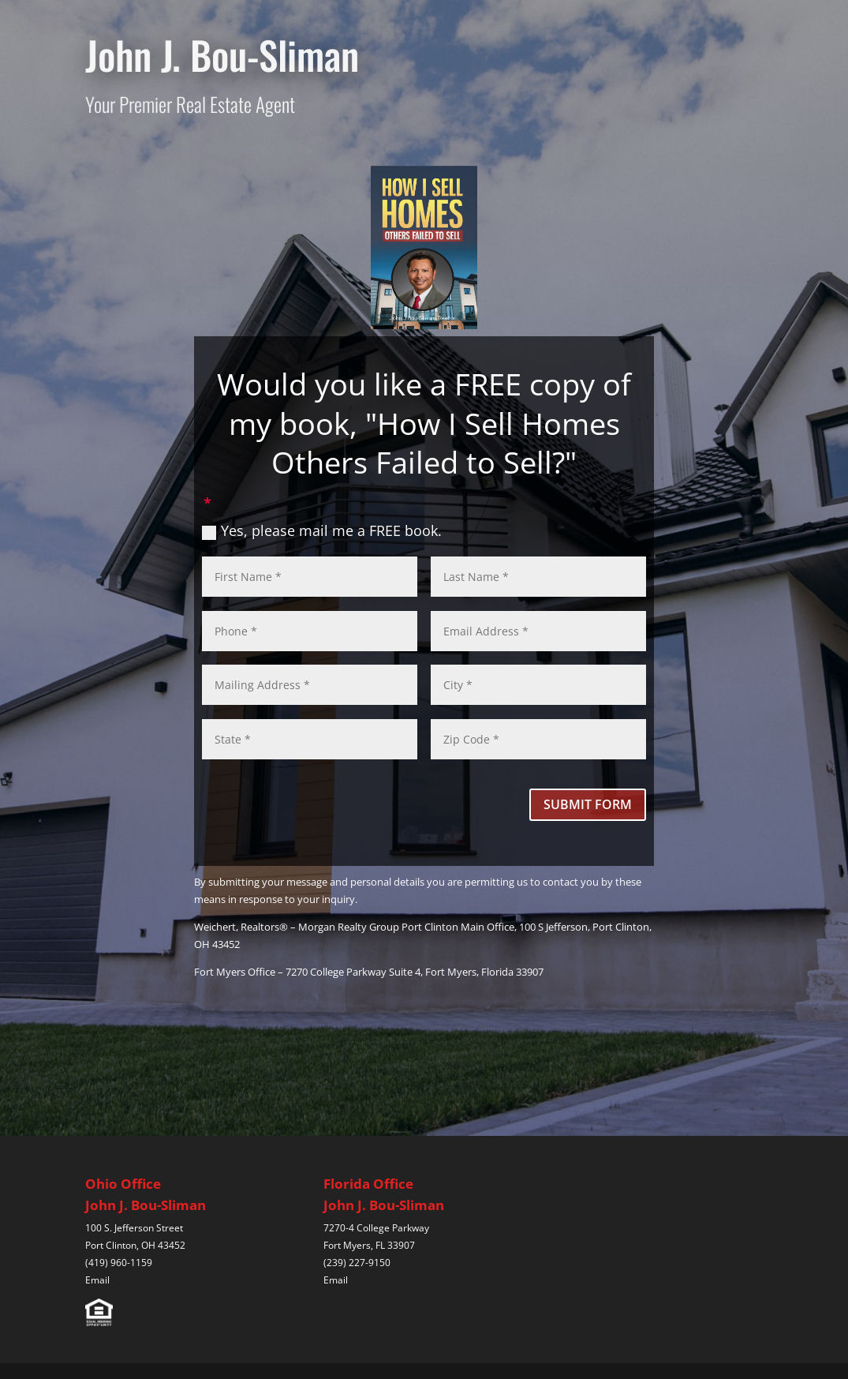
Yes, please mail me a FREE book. (322, 530)
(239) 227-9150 (356, 1262)
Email (97, 1280)
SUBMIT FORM (588, 804)
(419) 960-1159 (118, 1262)
